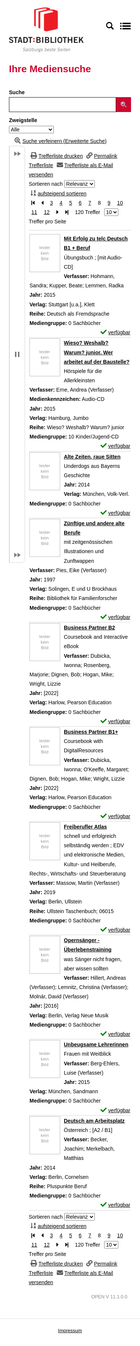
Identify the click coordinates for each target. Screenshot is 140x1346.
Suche (17, 92)
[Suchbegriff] (62, 104)
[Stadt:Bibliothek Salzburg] (46, 29)
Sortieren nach (46, 184)
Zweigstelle (23, 120)
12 (47, 212)
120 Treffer (87, 212)
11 (34, 212)
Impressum (70, 1330)
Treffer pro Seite (47, 221)
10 (120, 203)
